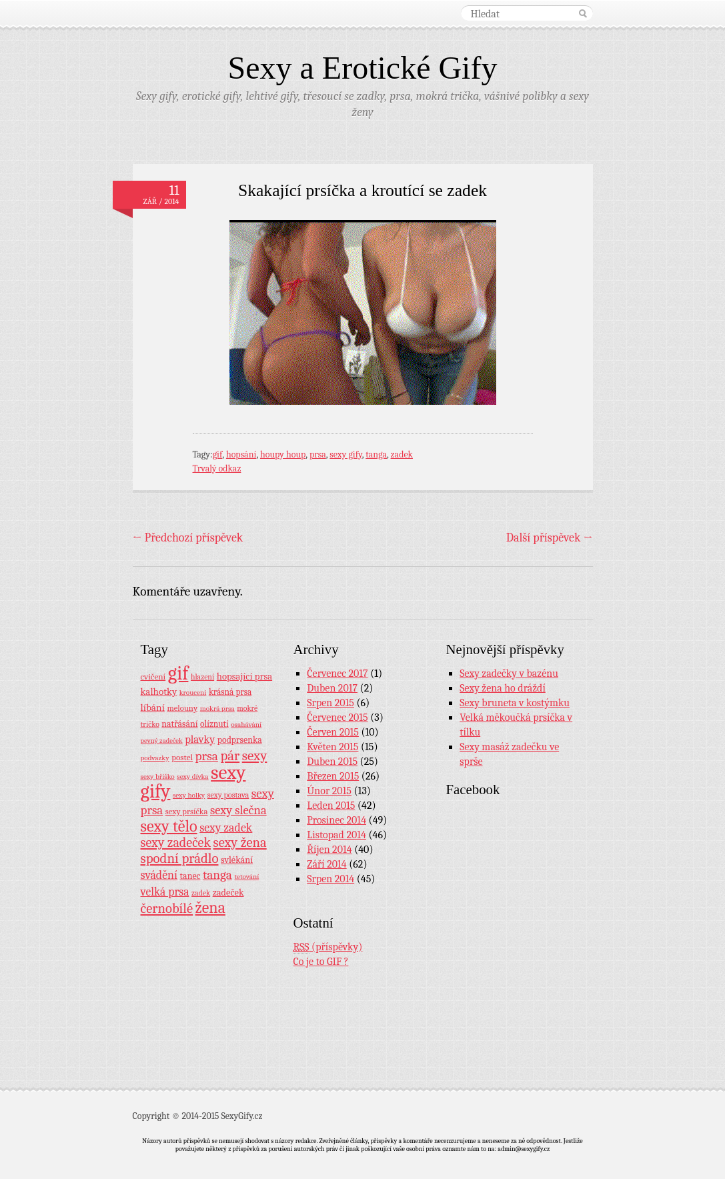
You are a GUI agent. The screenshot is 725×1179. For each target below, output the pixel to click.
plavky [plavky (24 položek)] (200, 739)
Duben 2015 (332, 762)
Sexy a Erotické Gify (363, 67)
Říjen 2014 (329, 850)
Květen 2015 (332, 747)
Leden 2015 (331, 806)
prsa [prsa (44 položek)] (206, 756)
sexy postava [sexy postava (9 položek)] (228, 795)
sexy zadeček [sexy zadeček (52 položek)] (176, 842)
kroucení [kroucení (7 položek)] (193, 692)
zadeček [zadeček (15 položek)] (228, 892)
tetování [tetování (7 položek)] (246, 876)
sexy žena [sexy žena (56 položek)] (240, 842)
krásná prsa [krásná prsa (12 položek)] (230, 692)
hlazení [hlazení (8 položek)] (202, 677)
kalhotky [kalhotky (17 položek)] (159, 692)
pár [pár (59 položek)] (229, 756)
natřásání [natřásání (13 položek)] (179, 723)
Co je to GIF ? (321, 962)
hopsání (241, 454)
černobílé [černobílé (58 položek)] (167, 908)
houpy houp (282, 454)
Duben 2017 (332, 688)
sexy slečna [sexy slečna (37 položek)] (238, 810)
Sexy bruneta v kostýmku (515, 703)
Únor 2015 (329, 791)
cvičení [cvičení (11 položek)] (153, 677)
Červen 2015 (333, 732)
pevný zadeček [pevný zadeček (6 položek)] (162, 740)
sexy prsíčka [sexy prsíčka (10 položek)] (186, 811)
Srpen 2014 (330, 879)
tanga (376, 454)
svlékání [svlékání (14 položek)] (237, 860)
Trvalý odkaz (217, 468)
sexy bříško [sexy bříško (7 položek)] (158, 776)
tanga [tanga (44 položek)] (217, 875)
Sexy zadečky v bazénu (509, 674)
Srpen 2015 (330, 703)
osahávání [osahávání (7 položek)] (246, 724)
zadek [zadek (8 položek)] (200, 893)
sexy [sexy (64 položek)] (254, 756)
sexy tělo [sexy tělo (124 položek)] (169, 826)
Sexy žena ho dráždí (503, 688)
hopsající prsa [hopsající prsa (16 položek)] (244, 676)
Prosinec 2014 (336, 820)
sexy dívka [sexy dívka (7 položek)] (192, 776)
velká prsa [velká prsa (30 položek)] (165, 891)
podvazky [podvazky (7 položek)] (155, 758)
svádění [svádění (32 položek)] (159, 875)
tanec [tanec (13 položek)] (190, 875)
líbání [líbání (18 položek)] (153, 708)
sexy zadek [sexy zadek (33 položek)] (225, 828)
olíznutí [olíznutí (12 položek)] (214, 724)
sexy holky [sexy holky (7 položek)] (189, 795)
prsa (317, 454)
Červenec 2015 (337, 718)
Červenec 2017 (337, 674)
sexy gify (345, 454)
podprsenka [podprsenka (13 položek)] (239, 739)
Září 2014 (326, 864)
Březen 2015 (333, 776)
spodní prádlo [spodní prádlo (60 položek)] (180, 858)
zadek (402, 454)
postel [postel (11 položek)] (182, 757)
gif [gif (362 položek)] (178, 673)
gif (218, 454)
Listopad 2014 (336, 835)
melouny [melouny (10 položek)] (182, 708)
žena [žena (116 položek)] (210, 907)
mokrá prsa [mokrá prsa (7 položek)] (217, 708)
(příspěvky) (328, 947)
